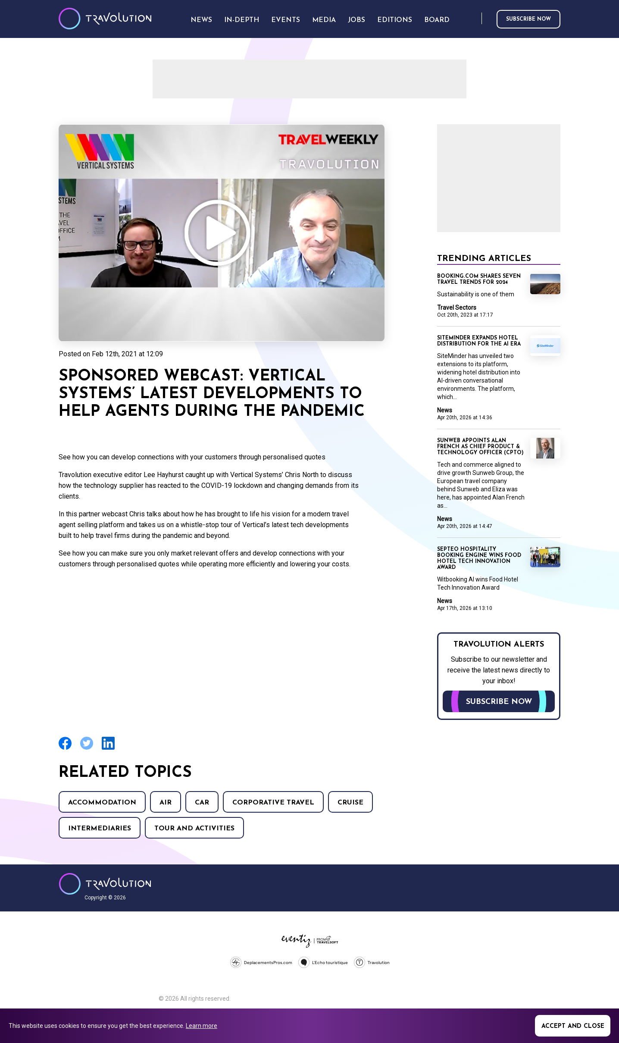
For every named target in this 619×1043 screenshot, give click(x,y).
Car (202, 802)
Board (437, 20)
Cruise (350, 802)
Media (324, 20)
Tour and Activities (194, 828)
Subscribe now (528, 19)
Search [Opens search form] (473, 18)
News (444, 410)
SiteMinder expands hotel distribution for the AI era (479, 341)
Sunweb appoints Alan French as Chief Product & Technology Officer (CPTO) (480, 447)
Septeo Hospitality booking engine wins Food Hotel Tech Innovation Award (479, 558)
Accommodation (102, 802)
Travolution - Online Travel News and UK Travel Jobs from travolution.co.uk (105, 884)
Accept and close (572, 1026)
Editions (394, 20)
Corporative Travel (273, 802)
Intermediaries (99, 828)
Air (165, 802)
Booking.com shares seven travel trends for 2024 (479, 279)
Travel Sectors (456, 307)
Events (285, 20)
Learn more (201, 1025)
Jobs (356, 20)
